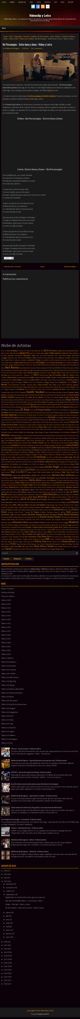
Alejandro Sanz (29, 355)
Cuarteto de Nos (58, 389)
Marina (68, 478)
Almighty (68, 358)
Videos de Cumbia (27, 39)
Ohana (62, 499)
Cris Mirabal (32, 389)
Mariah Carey (35, 478)
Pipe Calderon (40, 510)
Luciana (76, 467)
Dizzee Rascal (17, 402)
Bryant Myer (65, 373)
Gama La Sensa (58, 422)
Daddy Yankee (35, 392)
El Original (64, 407)
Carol (41, 380)
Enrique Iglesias (9, 415)
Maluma (6, 475)
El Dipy (18, 407)
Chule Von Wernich (17, 387)
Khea (49, 450)
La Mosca (63, 454)
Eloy (28, 413)
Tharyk (54, 532)
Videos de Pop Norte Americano (14, 704)
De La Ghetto (38, 397)
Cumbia (12, 2)
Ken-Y (15, 450)
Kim (70, 450)
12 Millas (7, 351)
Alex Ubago (66, 355)
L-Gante (30, 452)
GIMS (43, 422)
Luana (42, 467)
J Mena (13, 435)
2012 (6, 977)
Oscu (46, 502)
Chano (25, 382)
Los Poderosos (26, 467)
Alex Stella (58, 355)
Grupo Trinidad (52, 427)
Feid (73, 417)
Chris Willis (61, 385)
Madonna (65, 470)
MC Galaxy (54, 470)
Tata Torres (20, 532)
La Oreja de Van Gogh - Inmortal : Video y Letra (21, 819)
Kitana (73, 450)
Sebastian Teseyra (6, 522)
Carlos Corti (26, 380)
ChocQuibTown (13, 385)
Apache (29, 363)
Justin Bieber (72, 445)
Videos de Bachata (8, 666)
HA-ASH (26, 429)
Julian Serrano (40, 445)
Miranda (72, 490)
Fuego (34, 422)
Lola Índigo (61, 462)
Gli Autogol (67, 425)
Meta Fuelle (19, 487)
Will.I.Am (21, 546)
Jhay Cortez (69, 438)
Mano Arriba (31, 475)
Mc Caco (66, 485)
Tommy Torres (59, 537)
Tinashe (21, 537)
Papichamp (51, 505)
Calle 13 (65, 375)
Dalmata (65, 392)
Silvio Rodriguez (24, 525)
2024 (6, 878)
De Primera (47, 397)
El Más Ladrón (55, 407)
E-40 (21, 404)
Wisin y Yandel (47, 546)
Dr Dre (55, 402)
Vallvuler (49, 542)
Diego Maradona (60, 400)
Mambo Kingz (17, 475)
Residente (75, 512)
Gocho (3, 427)
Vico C (38, 544)
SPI (16, 519)
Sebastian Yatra (20, 522)
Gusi (58, 427)
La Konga (26, 454)
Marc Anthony (67, 475)
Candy (58, 377)
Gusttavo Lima (19, 429)
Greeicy (28, 427)
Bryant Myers (74, 373)
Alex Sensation (48, 355)
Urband (65, 539)
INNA (21, 432)
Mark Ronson (24, 480)
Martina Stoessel (63, 483)
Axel (16, 365)
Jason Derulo (56, 435)
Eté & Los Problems (46, 415)
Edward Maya (41, 404)
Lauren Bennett (66, 459)
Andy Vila (70, 360)
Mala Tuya (66, 472)
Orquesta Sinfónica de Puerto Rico (33, 502)
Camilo (48, 377)
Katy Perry (66, 448)
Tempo (45, 532)
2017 (6, 959)
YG (72, 546)
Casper (45, 380)
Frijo (30, 422)
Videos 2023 (13, 39)
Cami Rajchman (22, 377)
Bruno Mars (56, 373)
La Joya (20, 454)
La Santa (49, 457)
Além (2, 360)
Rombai (43, 517)
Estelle (30, 415)
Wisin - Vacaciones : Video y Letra (26, 749)
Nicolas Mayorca (62, 497)
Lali (74, 457)
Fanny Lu (41, 417)
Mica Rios (33, 487)
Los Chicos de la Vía (51, 464)
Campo (53, 377)
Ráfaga (13, 519)
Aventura (75, 363)
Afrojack (16, 353)
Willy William (29, 546)
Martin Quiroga (30, 483)
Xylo (69, 546)
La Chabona (64, 452)
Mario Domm (75, 478)
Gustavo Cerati (73, 427)
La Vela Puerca (58, 457)
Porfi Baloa (69, 510)
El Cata (7, 407)
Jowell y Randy (38, 443)
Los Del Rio (62, 464)
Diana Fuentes (40, 400)
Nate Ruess (39, 494)
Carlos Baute (17, 380)
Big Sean (33, 370)
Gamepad (66, 422)
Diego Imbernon (50, 400)
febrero (9, 934)
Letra (52, 36)
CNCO (36, 375)
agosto (9, 913)
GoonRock (22, 427)
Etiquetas (17, 559)
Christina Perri (5, 387)
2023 (11, 36)
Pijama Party (31, 510)
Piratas (46, 510)
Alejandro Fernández (15, 355)
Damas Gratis (73, 392)
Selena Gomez (39, 522)
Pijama (24, 510)
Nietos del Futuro (73, 497)
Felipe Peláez (9, 420)
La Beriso (49, 452)
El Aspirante (65, 404)
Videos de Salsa (7, 720)
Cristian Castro (41, 389)
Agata (42, 353)
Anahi (57, 360)
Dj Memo (35, 402)
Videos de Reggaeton (9, 712)
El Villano (4, 413)
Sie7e (5, 525)
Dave (67, 395)
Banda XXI (45, 368)
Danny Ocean (44, 395)
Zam (30, 549)
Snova (73, 525)
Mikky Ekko (55, 490)
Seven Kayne (55, 522)
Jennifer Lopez (22, 438)
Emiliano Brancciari (64, 413)
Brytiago (4, 375)
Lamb (25, 459)
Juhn (29, 445)
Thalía (49, 532)
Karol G (49, 448)
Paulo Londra (50, 507)
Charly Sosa (54, 382)
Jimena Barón (14, 440)
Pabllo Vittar (8, 505)
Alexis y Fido (31, 358)
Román (64, 517)
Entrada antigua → (71, 267)
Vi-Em (13, 544)
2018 (6, 956)
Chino (69, 382)
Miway (23, 492)
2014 (6, 970)
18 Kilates (14, 351)
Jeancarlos (11, 438)
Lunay (37, 470)
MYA (59, 470)
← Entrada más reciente (11, 267)
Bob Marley (70, 370)
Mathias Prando (17, 485)
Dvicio (6, 404)
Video (5, 39)
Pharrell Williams (7, 510)
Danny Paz (52, 395)
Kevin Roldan (43, 450)
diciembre (10, 884)
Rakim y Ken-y (40, 512)
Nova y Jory (56, 499)
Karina (44, 448)
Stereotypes (30, 530)
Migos (19, 490)
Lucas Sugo (52, 466)
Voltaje (70, 544)
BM (39, 365)
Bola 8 (8, 373)
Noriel (50, 499)
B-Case (33, 365)
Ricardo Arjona (35, 514)
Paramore (67, 505)
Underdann (58, 539)
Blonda (63, 370)
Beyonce (16, 370)
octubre (9, 891)
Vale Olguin (8, 542)
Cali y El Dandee (54, 375)
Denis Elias (74, 397)
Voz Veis (76, 544)
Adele (11, 353)
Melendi (12, 487)
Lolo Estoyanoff (70, 462)
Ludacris (4, 470)
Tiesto (10, 537)
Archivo (29, 559)
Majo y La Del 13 (19, 472)
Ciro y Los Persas (39, 387)
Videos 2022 (6, 650)
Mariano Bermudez (47, 478)
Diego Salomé (72, 399)
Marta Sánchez (64, 480)
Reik (68, 512)
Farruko (51, 417)
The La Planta (27, 534)
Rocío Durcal (23, 517)
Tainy (60, 530)
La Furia (8, 454)
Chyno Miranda (28, 387)
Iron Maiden (65, 432)
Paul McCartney (28, 507)
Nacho (4, 494)
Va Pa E (76, 539)
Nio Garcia (17, 499)
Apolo (34, 363)
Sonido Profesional (44, 527)
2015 (6, 966)
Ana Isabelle (44, 360)
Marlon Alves (46, 480)
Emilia (56, 413)
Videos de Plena (7, 697)
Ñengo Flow (60, 549)
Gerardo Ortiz (23, 425)
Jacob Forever (33, 435)
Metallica (26, 487)
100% (3, 351)
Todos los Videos (68, 36)
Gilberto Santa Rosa (55, 425)
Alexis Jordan (22, 358)
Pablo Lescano (30, 505)
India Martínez (54, 432)
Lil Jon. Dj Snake (32, 462)
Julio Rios (58, 445)
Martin (72, 480)
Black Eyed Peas (42, 370)
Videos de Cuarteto (8, 670)
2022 (6, 942)
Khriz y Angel (55, 450)
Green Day (34, 427)
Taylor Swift (29, 532)
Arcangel (40, 362)
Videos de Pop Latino (9, 700)
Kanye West (27, 448)
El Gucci (35, 407)
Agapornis (25, 353)
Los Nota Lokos (16, 467)
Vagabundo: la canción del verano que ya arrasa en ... (25, 897)
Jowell (29, 443)
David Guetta (7, 397)
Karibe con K (37, 448)
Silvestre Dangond (13, 525)
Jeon (30, 438)
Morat (53, 492)
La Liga (39, 454)
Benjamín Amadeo (73, 368)
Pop (55, 2)
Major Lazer (32, 472)
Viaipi (18, 544)
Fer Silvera (17, 420)
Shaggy (65, 522)
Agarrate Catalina (35, 353)
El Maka (42, 407)
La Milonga (57, 454)
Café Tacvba (43, 375)
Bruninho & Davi (45, 373)
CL (32, 375)
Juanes (15, 445)
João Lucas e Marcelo (50, 443)
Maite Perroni (5, 472)
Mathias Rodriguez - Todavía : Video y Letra (29, 852)
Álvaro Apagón (51, 549)
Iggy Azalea (34, 432)
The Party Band (39, 534)
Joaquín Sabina (26, 440)
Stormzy (43, 530)
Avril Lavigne (9, 365)
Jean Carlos (4, 438)
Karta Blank (57, 448)
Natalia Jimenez (12, 494)
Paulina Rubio (40, 507)
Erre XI (26, 415)
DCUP (16, 392)
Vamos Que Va (57, 542)
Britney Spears (33, 373)
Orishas (20, 502)
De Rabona (55, 397)
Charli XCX (32, 382)
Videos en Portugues (9, 739)
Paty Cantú (18, 507)
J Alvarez (73, 432)
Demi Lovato (64, 397)
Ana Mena (51, 360)
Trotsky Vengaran (32, 539)
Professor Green (13, 512)
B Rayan (28, 365)
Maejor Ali (72, 470)
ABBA (36, 351)
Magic (77, 470)
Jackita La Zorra (22, 435)
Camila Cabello (39, 377)
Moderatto (30, 492)
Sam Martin (28, 519)
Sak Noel (21, 519)
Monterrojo (46, 492)
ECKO (25, 404)
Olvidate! (67, 499)
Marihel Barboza (61, 478)
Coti (26, 389)
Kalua (22, 448)
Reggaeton (22, 2)
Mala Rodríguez (56, 472)
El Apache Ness (55, 404)
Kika (67, 450)
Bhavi (22, 370)
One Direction (6, 502)
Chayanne (63, 382)
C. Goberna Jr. (26, 375)
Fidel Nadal (36, 420)
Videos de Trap (7, 724)
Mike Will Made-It (45, 490)
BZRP (43, 365)
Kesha (36, 450)
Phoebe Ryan (17, 510)
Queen (27, 512)
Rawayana (50, 512)
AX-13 (46, 350)
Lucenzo (69, 467)
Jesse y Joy (46, 438)
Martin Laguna (10, 483)
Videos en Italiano (8, 735)
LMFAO (43, 452)
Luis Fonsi (30, 469)
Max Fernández (51, 485)
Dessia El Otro (19, 400)
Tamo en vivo (74, 530)
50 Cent (27, 351)
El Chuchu (12, 407)
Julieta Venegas (50, 445)
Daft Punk (48, 392)
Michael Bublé (60, 487)
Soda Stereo (5, 527)
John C (44, 440)
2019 (6, 952)
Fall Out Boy (33, 417)
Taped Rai (14, 532)
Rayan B (57, 512)
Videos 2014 (6, 619)
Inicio (4, 28)
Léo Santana (43, 470)
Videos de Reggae (8, 708)
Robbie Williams (14, 517)
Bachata (47, 2)
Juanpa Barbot (23, 445)
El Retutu (33, 410)
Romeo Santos (54, 517)
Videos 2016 (6, 627)
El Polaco (4, 410)
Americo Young (34, 360)
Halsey (37, 429)
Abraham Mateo (73, 351)
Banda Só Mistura (36, 368)
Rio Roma (4, 517)
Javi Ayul (70, 435)
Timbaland (15, 537)
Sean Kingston (56, 519)
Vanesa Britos (68, 541)
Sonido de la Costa (60, 527)
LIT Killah (37, 452)
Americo (24, 360)
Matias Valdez (28, 485)
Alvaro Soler (75, 358)
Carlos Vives (34, 380)
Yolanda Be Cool (17, 549)
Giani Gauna (32, 425)
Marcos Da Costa (21, 478)
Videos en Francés (8, 728)
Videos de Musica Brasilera (11, 693)
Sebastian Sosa (74, 519)
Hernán (4, 432)
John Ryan (67, 440)
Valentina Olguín (17, 542)
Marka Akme (35, 480)
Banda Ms (26, 368)
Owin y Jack (65, 502)
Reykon (24, 515)
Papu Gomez (59, 505)
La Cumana (72, 452)
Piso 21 (51, 510)
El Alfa (48, 404)
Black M (51, 370)
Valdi (2, 542)
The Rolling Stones (60, 534)
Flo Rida (52, 420)
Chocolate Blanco (31, 385)
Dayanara (18, 397)
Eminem (75, 412)
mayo (8, 923)
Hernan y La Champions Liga (68, 429)
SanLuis (42, 519)
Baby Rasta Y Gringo (59, 365)
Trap (31, 2)
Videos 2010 (6, 604)
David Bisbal (74, 395)
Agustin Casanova (61, 353)
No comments (36, 48)
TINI (53, 530)
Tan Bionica (5, 532)
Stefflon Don (15, 530)
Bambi (21, 368)
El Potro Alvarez (14, 410)
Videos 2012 (6, 612)
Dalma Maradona (57, 392)
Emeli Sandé (49, 413)
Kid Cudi (62, 450)
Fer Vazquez (24, 420)
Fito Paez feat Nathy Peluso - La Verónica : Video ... (24, 901)
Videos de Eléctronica (9, 677)
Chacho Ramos (73, 380)
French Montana (22, 422)
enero (8, 937)
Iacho (24, 432)
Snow (77, 525)
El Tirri (58, 410)
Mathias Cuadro (7, 485)
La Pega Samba (20, 457)
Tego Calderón (38, 532)
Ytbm (27, 549)
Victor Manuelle (46, 544)
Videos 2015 (6, 623)
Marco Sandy (9, 478)
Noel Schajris (42, 499)
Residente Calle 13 (8, 515)
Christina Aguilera (72, 385)
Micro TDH (13, 490)
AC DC (41, 351)
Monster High (37, 492)
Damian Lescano (14, 395)
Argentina (18, 36)
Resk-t (18, 515)
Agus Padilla (49, 353)
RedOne (63, 512)
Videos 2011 (5, 608)
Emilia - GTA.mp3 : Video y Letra (17, 904)
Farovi (46, 417)
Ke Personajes (43, 36)
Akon (70, 353)
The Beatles (61, 532)
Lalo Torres (20, 459)
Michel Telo (5, 490)
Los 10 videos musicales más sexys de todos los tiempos (34, 784)
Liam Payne (18, 462)
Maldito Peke (75, 472)
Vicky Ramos (31, 544)
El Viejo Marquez (73, 410)
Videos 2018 (6, 635)
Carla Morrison (7, 380)
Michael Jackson (72, 487)
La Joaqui (14, 454)
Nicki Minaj (32, 497)
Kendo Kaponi (22, 450)
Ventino (7, 544)
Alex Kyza (39, 355)
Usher (70, 539)
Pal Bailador (41, 505)
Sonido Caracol (21, 527)
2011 (6, 980)
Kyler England (5, 452)
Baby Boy (48, 365)
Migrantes (25, 490)
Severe (61, 522)
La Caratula (56, 452)
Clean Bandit (57, 387)
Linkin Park (49, 462)
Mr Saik (58, 492)
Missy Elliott (17, 492)
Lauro (73, 459)
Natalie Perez (32, 494)
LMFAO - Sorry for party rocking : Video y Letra (31, 772)
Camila (31, 377)
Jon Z (72, 440)
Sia (2, 525)
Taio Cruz (65, 530)
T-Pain (49, 530)
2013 (6, 973)
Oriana (15, 502)
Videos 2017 (6, 631)
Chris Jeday (53, 385)
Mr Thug (63, 492)
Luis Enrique (12, 470)
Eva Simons (67, 415)
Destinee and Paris (30, 400)
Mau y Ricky (38, 485)
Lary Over (30, 459)
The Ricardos (50, 534)
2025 (6, 874)
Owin (59, 502)
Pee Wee (68, 507)
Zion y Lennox (40, 549)
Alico (56, 358)
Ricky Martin (64, 514)
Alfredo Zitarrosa (42, 358)
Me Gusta (4, 487)
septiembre (10, 894)
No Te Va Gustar (28, 499)
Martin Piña (19, 483)
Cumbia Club (75, 389)
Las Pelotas (47, 459)
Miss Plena (10, 492)
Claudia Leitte (48, 387)
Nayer (59, 494)
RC (32, 512)
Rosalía (77, 517)
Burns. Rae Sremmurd (15, 375)
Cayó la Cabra (52, 380)
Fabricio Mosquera (11, 417)
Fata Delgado (60, 417)
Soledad (13, 527)
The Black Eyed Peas (72, 532)
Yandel (8, 549)
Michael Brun (51, 487)
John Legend (50, 440)
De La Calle (27, 397)
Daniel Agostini (25, 395)
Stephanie (22, 530)
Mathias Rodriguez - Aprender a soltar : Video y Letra (34, 796)
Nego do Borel (70, 494)
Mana (23, 475)
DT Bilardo (22, 392)
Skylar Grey (58, 525)
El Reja (25, 409)
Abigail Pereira (62, 351)
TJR (57, 530)
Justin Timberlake (7, 448)
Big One (26, 370)
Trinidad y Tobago (21, 539)
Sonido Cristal (31, 527)
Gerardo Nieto (12, 425)
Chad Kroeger (5, 382)
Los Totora (35, 467)
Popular (6, 559)
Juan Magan (74, 443)
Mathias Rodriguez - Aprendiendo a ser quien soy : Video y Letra (39, 760)
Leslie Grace (9, 462)
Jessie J (53, 438)
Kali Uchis (17, 448)
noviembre (10, 888)
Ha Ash (32, 429)
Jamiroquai (48, 435)
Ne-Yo (63, 494)
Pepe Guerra (75, 507)
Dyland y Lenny (14, 404)
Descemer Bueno (7, 400)
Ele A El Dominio (14, 413)
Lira (55, 462)
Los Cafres (32, 464)
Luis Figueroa (21, 470)
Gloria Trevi (75, 425)
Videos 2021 (6, 647)
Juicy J (33, 445)
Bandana (52, 368)
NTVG (76, 492)
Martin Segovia (41, 483)
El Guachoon (26, 407)
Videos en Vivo (7, 743)
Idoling (29, 432)
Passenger (11, 507)
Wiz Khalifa (58, 546)
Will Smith (14, 546)
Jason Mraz (64, 435)
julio (7, 916)
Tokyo (52, 537)
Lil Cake (24, 462)
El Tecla (53, 410)
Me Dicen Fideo (74, 485)
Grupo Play (42, 427)
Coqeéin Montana (9, 389)
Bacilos (68, 365)
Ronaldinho (70, 517)
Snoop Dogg (66, 525)
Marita (3, 480)
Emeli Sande (42, 413)
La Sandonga (40, 457)
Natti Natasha (50, 494)
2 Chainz (21, 351)
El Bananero (73, 404)
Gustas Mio (64, 427)
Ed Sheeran (32, 404)
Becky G (58, 368)
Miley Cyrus (63, 490)
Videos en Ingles (7, 731)
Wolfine (65, 546)
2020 (6, 949)
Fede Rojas (68, 417)
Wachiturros (5, 546)
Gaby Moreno (49, 422)
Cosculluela (19, 389)
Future (38, 422)
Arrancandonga (56, 363)
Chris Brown (43, 385)
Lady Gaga (68, 457)
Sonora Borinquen (73, 527)
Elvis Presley (34, 413)
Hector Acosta (52, 429)
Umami (52, 539)
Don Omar (42, 402)
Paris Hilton (75, 505)
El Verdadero (64, 410)
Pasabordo (4, 507)
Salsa (39, 2)
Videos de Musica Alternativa (12, 689)
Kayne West (74, 448)
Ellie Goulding (23, 413)
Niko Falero (10, 499)
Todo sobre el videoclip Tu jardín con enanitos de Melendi (36, 808)
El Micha (48, 407)
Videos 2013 (6, 616)
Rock (62, 2)
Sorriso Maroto (5, 530)
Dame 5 (4, 395)
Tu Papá (42, 539)
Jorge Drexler (13, 443)
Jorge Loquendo (22, 443)
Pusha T (22, 512)
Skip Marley (47, 525)
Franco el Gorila (11, 422)
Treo (14, 539)
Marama (56, 475)
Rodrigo (29, 517)
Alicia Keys (51, 358)
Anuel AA (22, 363)
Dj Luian (29, 402)
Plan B (63, 510)
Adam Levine (5, 353)
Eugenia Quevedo (58, 415)
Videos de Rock (7, 716)
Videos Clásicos (7, 658)
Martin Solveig (51, 483)
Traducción (4, 539)
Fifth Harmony (44, 420)
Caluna (3, 377)
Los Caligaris (40, 464)
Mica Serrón (42, 487)
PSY (2, 505)
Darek (58, 395)
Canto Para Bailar (68, 377)
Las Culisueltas (38, 459)
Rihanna (75, 514)
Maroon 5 (54, 480)
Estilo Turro (36, 415)
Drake (67, 402)
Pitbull (57, 509)
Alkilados (61, 358)
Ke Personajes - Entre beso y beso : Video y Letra (27, 44)
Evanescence (75, 415)
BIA (37, 365)
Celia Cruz (63, 380)
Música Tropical (7, 589)
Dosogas (50, 402)
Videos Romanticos (8, 662)
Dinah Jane (4, 402)
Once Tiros (75, 499)
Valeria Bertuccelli (28, 542)
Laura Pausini (56, 459)
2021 (6, 945)
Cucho (68, 389)
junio (8, 920)
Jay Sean (76, 435)
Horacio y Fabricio (12, 432)
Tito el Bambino (31, 537)
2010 (6, 984)
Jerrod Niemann (37, 438)
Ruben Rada (5, 519)
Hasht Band (44, 429)
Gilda (62, 425)
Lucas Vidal (63, 467)
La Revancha (29, 457)
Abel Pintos (53, 351)
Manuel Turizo (46, 475)
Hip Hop (70, 2)
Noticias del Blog (7, 592)
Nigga (3, 499)
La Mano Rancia (48, 454)
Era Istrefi (20, 415)
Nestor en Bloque (21, 497)
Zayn (33, 549)
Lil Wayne (41, 462)
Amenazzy (17, 360)
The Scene (70, 534)
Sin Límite (40, 525)
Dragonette (61, 402)
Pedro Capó (60, 507)
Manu (39, 475)
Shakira (73, 522)
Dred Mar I (72, 402)
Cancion (26, 36)
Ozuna (75, 502)
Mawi (45, 485)
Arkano (47, 363)
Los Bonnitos (24, 464)
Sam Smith (35, 519)
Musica (58, 36)
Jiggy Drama (5, 440)
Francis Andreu (60, 420)
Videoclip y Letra (40, 15)
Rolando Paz (35, 517)
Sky (53, 525)
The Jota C (18, 534)
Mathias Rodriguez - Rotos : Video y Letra (28, 840)
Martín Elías (74, 483)
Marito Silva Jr (14, 480)
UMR (47, 539)
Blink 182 (57, 370)
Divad (10, 402)
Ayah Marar (21, 365)
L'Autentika (23, 452)
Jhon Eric (76, 438)
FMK (2, 417)
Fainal (27, 417)
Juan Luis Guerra (63, 443)
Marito (8, 480)
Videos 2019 (6, 639)
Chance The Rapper (16, 382)
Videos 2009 (6, 600)
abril (8, 927)
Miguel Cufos (34, 490)
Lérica (49, 470)
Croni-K (48, 389)
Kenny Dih (30, 450)
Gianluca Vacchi (42, 425)
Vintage (62, 544)
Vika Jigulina (56, 544)
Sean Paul (65, 519)
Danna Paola (34, 395)
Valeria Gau (40, 541)
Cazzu (58, 380)
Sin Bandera (33, 525)
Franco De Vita (69, 420)
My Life (70, 492)
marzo (8, 930)
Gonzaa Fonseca (13, 427)
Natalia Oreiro (23, 494)
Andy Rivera (63, 360)
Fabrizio (22, 417)
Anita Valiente (9, 363)
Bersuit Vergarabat (7, 370)
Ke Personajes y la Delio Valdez (41, 96)
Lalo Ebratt (12, 459)
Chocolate (23, 385)
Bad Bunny (12, 367)
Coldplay (72, 387)
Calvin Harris (12, 377)
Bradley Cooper (22, 373)
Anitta (16, 363)
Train (10, 539)
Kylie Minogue (15, 452)
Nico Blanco (52, 497)
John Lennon (59, 440)
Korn (77, 450)
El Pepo (71, 407)
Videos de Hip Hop (8, 681)
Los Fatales (70, 464)
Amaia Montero (9, 360)
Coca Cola (65, 387)
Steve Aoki (37, 530)
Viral (66, 544)
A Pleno (32, 351)
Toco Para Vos (43, 536)
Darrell (62, 395)
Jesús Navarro (60, 438)
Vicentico (23, 544)
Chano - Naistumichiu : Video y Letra (27, 828)
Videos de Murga (7, 685)
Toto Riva (75, 537)
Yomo (23, 549)
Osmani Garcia (52, 502)
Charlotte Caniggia (42, 382)
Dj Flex (23, 402)
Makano (48, 472)
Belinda (65, 368)
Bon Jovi (14, 373)
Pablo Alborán (18, 505)
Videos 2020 (6, 643)
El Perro (76, 407)
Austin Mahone (67, 363)
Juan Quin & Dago (6, 445)
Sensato (47, 522)
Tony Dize (68, 537)
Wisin (36, 546)
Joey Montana (36, 440)
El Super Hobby (43, 410)
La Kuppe (33, 454)
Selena (30, 522)
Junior (64, 445)
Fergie (30, 420)
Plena (4, 2)
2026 (6, 871)
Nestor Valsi (10, 497)
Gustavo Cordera (7, 429)
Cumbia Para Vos (7, 392)
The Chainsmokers (8, 534)
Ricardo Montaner (50, 515)
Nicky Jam (42, 497)
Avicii (2, 365)
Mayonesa (60, 485)
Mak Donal (41, 472)
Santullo (48, 519)
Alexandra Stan (12, 358)
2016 (6, 963)
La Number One (72, 454)
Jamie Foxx (42, 435)
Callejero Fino (74, 375)
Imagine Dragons (44, 432)
